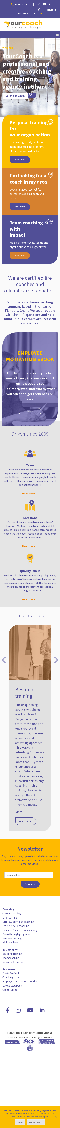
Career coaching (11, 913)
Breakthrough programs (16, 934)
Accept (20, 1122)
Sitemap (48, 1032)
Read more (20, 159)
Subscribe (30, 884)
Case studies (9, 990)
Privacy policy (28, 1032)
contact (51, 9)
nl (34, 13)
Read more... (30, 411)
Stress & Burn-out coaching (18, 922)
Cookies (39, 1032)
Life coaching (10, 917)
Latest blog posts (12, 985)
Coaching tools (10, 977)
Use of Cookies (36, 1122)
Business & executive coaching (19, 930)
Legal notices (13, 1032)
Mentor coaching (12, 938)
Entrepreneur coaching (15, 926)
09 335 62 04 (19, 4)
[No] (56, 1117)
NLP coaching (10, 942)
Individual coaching (13, 962)
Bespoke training (12, 954)
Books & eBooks (11, 973)
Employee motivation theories (19, 981)
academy (22, 13)
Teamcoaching (10, 958)
